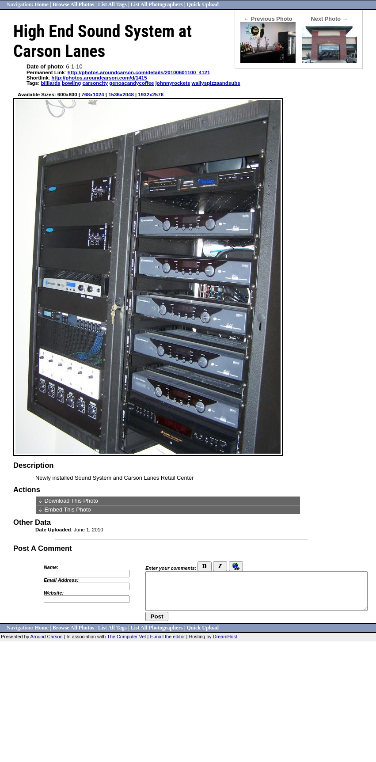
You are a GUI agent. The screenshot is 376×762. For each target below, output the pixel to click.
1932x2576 (150, 94)
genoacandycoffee (131, 83)
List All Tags (112, 4)
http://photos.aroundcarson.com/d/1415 (99, 77)
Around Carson (46, 636)
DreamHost (225, 636)
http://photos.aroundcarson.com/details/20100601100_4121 (139, 72)
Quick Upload (202, 4)
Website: (54, 592)
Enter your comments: (170, 568)
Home (42, 4)
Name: (51, 567)
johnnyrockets (173, 83)
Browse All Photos (73, 4)
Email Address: (61, 580)
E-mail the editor (167, 636)
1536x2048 (121, 94)
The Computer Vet (126, 636)
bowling (71, 83)
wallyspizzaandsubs (216, 83)
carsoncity (95, 83)
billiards (50, 83)
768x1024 (92, 94)
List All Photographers (156, 4)
